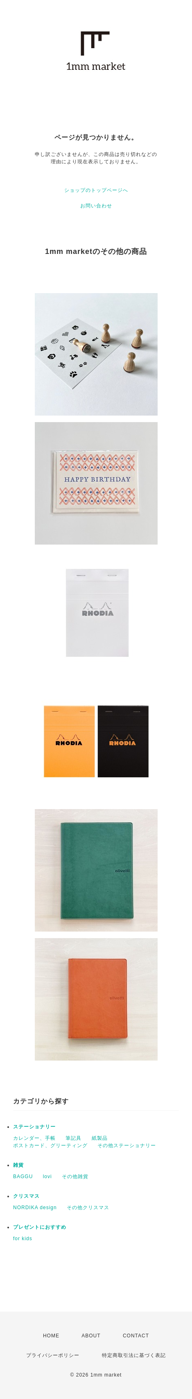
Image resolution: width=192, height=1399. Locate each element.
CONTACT (136, 1336)
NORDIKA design (35, 1207)
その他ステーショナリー (126, 1145)
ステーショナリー (34, 1127)
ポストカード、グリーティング (50, 1145)
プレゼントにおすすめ (39, 1227)
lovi (47, 1176)
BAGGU (23, 1176)
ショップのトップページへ (96, 190)
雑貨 (18, 1165)
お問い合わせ (96, 206)
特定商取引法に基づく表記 (134, 1355)
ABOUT (90, 1336)
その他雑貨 (75, 1176)
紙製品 (100, 1138)
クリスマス (26, 1196)
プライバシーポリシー (52, 1355)
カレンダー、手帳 (34, 1138)
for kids (22, 1238)
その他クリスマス (88, 1207)
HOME (51, 1336)
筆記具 (73, 1138)
